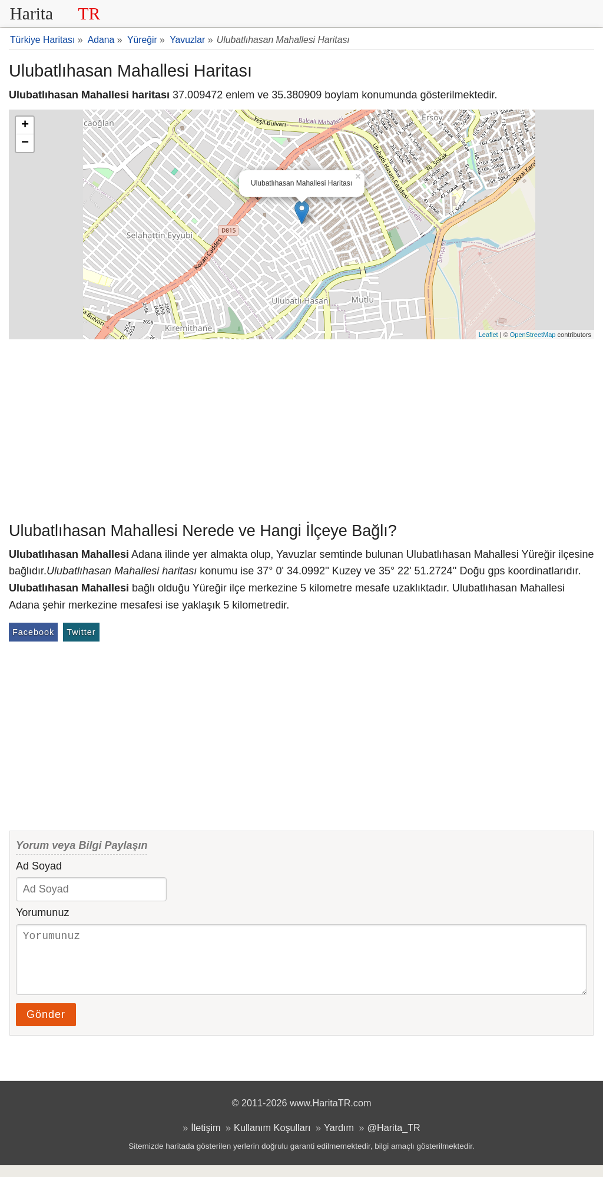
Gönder (45, 1026)
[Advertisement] (301, 427)
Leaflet (488, 334)
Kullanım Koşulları (272, 1139)
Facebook (33, 632)
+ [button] (25, 125)
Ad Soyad (39, 866)
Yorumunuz (42, 912)
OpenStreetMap (533, 334)
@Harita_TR (393, 1139)
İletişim (205, 1139)
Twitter (81, 632)
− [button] (25, 143)
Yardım (339, 1139)
